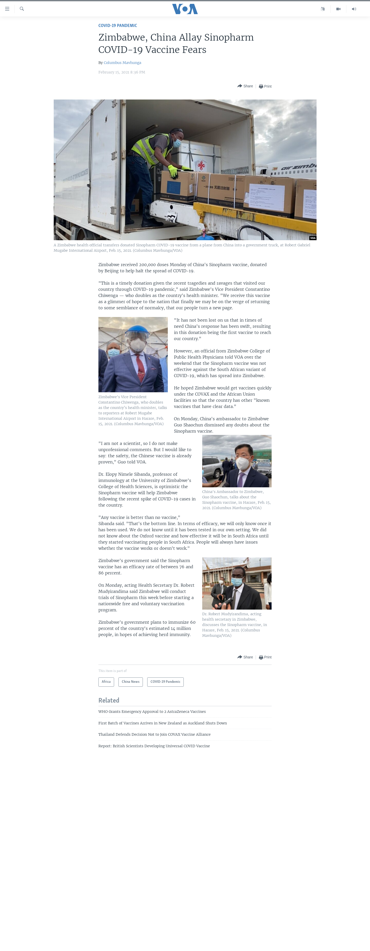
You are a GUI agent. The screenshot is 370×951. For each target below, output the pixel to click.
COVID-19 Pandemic (117, 26)
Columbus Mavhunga (122, 62)
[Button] (245, 86)
